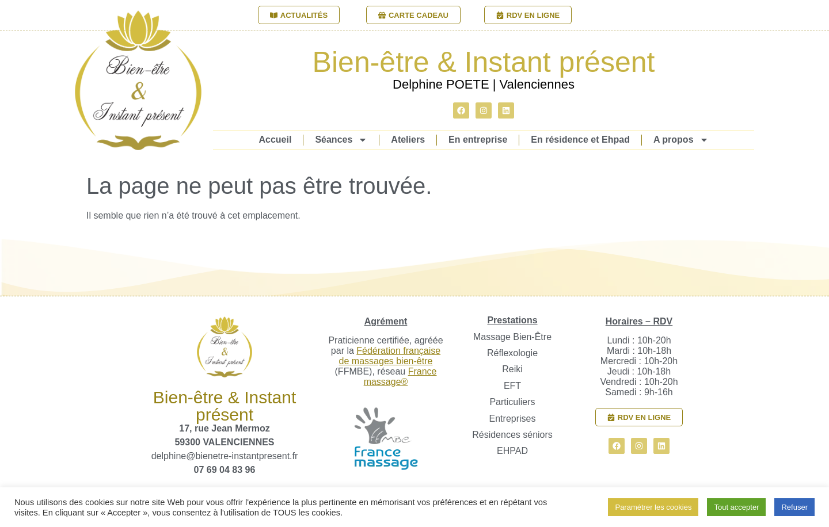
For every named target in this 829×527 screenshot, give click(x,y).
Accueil (274, 139)
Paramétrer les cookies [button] (653, 507)
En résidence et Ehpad (580, 139)
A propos (681, 140)
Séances (341, 140)
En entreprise (477, 139)
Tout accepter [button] (736, 507)
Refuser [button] (794, 507)
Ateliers (408, 139)
